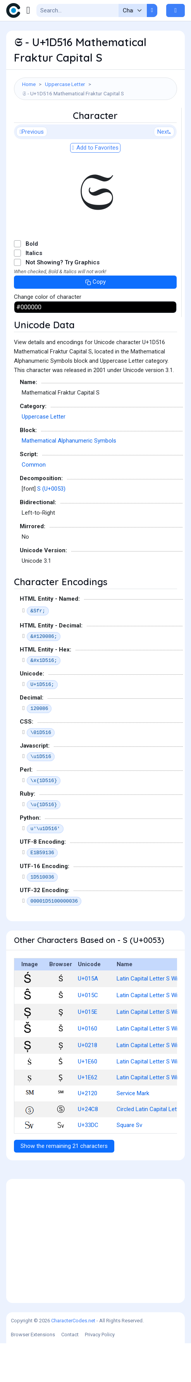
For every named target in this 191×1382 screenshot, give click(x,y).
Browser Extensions (33, 1373)
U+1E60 (87, 1100)
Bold (32, 282)
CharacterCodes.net (73, 1359)
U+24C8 (88, 1147)
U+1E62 (87, 1116)
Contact (70, 1373)
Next (164, 170)
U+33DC (88, 1163)
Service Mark (133, 1132)
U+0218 (87, 1083)
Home (29, 84)
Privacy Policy (100, 1373)
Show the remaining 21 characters (64, 1184)
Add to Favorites (95, 186)
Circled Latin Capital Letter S (153, 1147)
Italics (34, 291)
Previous (32, 170)
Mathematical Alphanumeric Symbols (69, 479)
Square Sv (129, 1163)
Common (34, 503)
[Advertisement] (95, 127)
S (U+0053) (51, 527)
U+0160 (87, 1067)
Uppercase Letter (65, 84)
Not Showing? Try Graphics (63, 301)
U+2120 (87, 1132)
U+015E (87, 1050)
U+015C (88, 1033)
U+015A (88, 1017)
